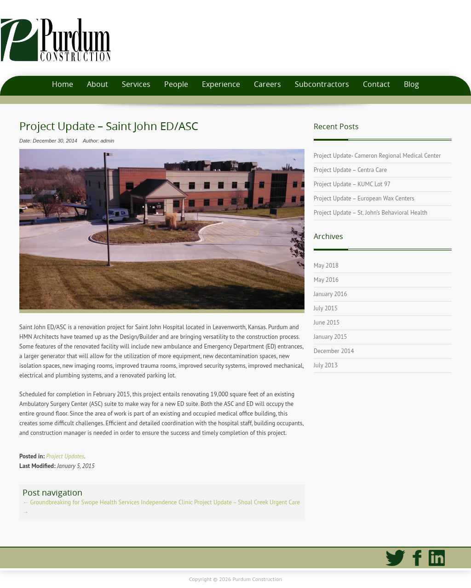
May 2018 (326, 265)
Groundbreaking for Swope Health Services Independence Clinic (108, 502)
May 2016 (326, 280)
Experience (221, 84)
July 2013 (326, 365)
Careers (267, 84)
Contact (376, 84)
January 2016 (330, 294)
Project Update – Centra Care (350, 170)
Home (62, 84)
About (97, 84)
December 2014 (334, 351)
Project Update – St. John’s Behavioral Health (370, 213)
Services (136, 84)
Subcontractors (322, 84)
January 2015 (330, 337)
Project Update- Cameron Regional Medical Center (377, 156)
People (176, 84)
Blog (411, 84)
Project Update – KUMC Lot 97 (352, 184)
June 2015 (326, 322)
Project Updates (65, 456)
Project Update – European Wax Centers (364, 198)
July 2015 (326, 308)
